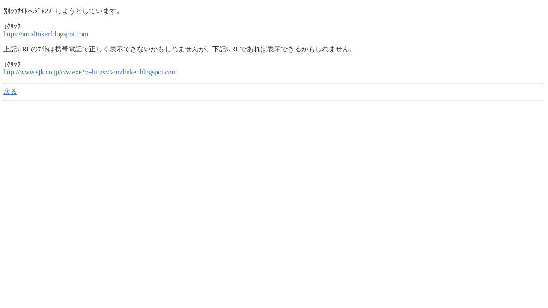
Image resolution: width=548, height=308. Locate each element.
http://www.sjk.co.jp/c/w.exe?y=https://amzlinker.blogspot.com (90, 72)
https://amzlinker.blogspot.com (45, 34)
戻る (10, 91)
